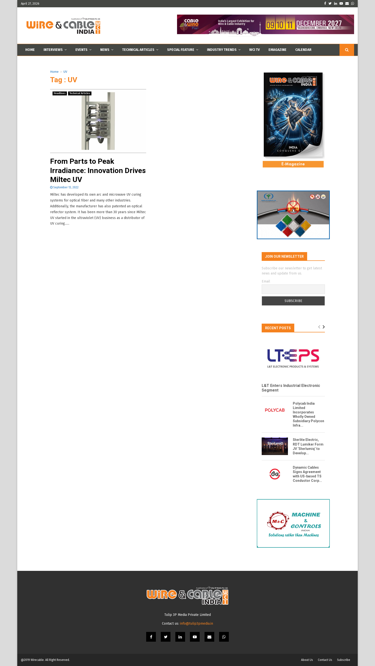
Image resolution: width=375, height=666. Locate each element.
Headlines (60, 93)
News (104, 50)
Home (30, 50)
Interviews (53, 50)
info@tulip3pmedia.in (196, 623)
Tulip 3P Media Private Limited (187, 615)
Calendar (303, 50)
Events (81, 50)
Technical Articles (138, 50)
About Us (307, 660)
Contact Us (325, 660)
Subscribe (343, 660)
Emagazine (277, 50)
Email (266, 281)
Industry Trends (222, 50)
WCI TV (254, 50)
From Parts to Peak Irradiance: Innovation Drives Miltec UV (98, 170)
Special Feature (180, 50)
